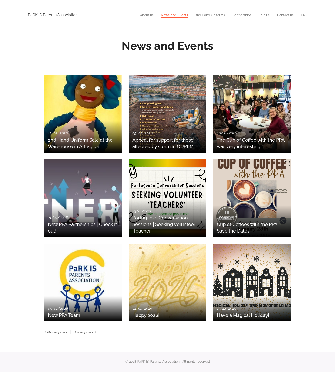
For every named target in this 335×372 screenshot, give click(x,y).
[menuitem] (137, 15)
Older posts (84, 332)
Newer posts (57, 332)
